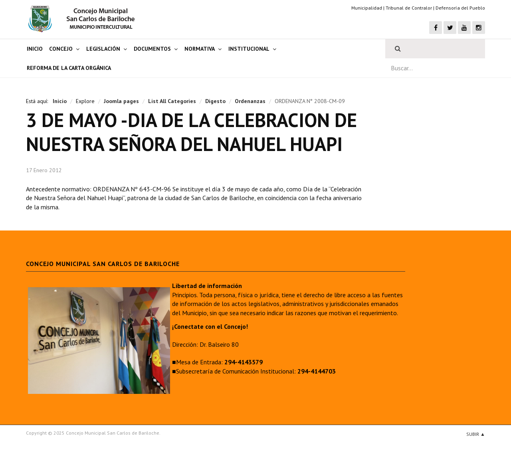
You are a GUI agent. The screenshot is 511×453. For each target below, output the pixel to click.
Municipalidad (366, 8)
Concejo (61, 48)
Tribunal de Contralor (409, 8)
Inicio (35, 48)
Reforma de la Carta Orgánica (69, 68)
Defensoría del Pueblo (460, 8)
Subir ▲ (475, 434)
